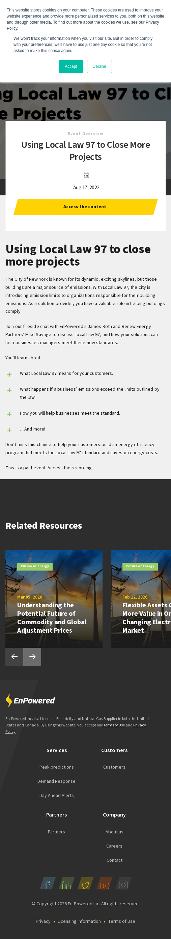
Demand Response (56, 781)
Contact (114, 860)
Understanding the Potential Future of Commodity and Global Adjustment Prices (52, 618)
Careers (114, 846)
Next (32, 657)
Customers (114, 767)
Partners (56, 832)
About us (114, 832)
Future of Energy (35, 566)
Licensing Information (79, 921)
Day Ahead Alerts (56, 795)
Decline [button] (99, 66)
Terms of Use (114, 725)
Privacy (43, 921)
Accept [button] (71, 66)
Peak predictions (56, 767)
